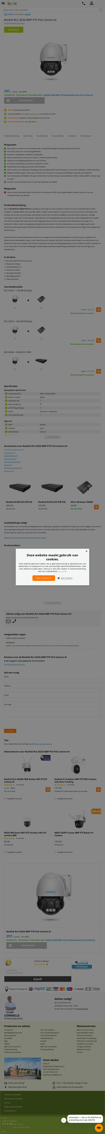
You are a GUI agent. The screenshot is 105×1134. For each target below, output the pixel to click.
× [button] (86, 551)
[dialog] (52, 567)
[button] (64, 578)
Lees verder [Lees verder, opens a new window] (62, 571)
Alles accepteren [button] (43, 578)
